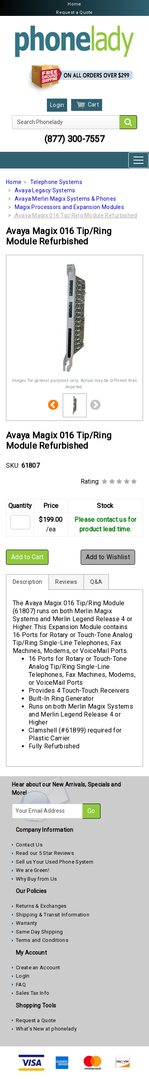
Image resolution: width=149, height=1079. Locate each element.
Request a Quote (74, 12)
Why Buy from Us (36, 879)
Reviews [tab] (66, 582)
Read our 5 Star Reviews (45, 853)
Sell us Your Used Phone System (54, 862)
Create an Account (38, 968)
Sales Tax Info (32, 993)
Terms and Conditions (42, 940)
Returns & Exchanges (41, 906)
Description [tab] (27, 582)
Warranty (26, 923)
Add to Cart (27, 557)
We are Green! (32, 870)
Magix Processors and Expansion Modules (69, 207)
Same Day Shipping (39, 932)
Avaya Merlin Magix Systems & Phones (65, 199)
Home (74, 4)
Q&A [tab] (96, 582)
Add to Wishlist (108, 557)
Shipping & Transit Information (52, 915)
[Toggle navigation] (138, 160)
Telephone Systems (56, 182)
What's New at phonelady (46, 1029)
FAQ (21, 985)
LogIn (23, 976)
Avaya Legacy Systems (45, 190)
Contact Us (29, 845)
